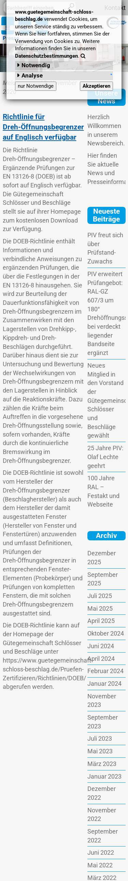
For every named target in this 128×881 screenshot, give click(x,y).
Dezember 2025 (101, 558)
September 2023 (102, 722)
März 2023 (101, 763)
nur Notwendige (36, 86)
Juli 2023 (99, 738)
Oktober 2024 (105, 633)
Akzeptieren (96, 86)
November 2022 (101, 815)
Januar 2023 (104, 776)
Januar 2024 (104, 683)
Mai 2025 (100, 608)
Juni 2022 (100, 852)
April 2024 (101, 658)
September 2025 (102, 579)
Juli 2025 (99, 595)
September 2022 (102, 836)
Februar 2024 (105, 670)
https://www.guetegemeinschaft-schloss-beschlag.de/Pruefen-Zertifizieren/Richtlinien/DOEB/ (48, 669)
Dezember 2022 (101, 793)
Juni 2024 (100, 646)
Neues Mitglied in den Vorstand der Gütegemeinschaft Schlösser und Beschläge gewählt (106, 400)
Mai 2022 (100, 865)
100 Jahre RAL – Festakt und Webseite (103, 491)
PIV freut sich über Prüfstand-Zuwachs (105, 248)
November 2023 (101, 701)
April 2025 (101, 620)
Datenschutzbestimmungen (46, 56)
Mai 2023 (100, 751)
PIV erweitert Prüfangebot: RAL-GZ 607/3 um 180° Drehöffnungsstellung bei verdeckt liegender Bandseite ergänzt (106, 313)
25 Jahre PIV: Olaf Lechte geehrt (105, 456)
